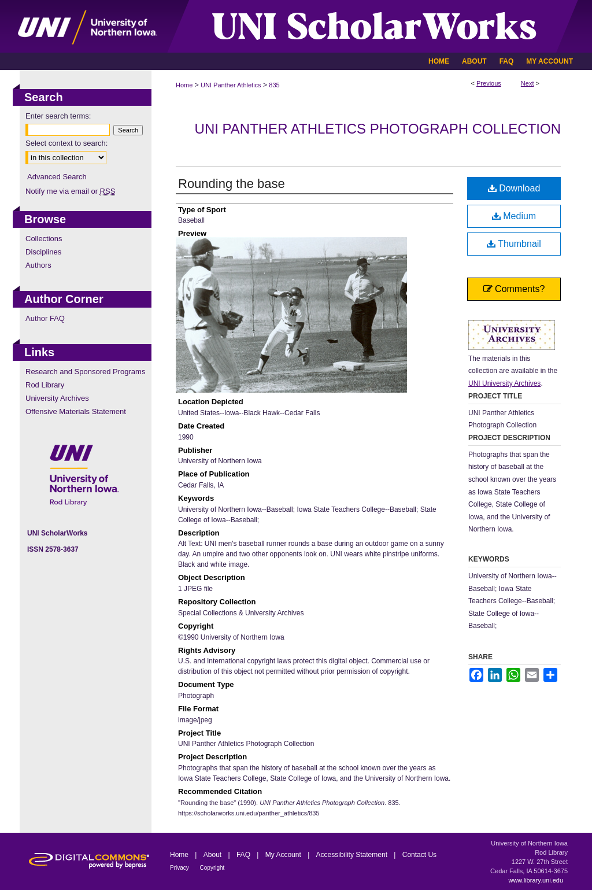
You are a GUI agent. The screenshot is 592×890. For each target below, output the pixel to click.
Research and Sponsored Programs (85, 371)
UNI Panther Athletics (231, 85)
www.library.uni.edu (535, 880)
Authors (38, 265)
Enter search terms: (58, 116)
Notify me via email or (70, 191)
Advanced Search (57, 176)
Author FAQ (45, 318)
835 (274, 85)
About (214, 855)
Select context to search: (66, 143)
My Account (284, 855)
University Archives (57, 398)
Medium (514, 216)
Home (184, 85)
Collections (43, 238)
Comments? (514, 289)
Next (527, 83)
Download (514, 188)
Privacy (180, 868)
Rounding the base (231, 183)
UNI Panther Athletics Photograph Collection (378, 128)
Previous (488, 83)
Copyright (212, 868)
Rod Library (44, 385)
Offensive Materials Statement (75, 411)
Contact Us (419, 855)
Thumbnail (514, 244)
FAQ (244, 855)
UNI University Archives (504, 383)
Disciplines (43, 252)
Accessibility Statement (353, 855)
